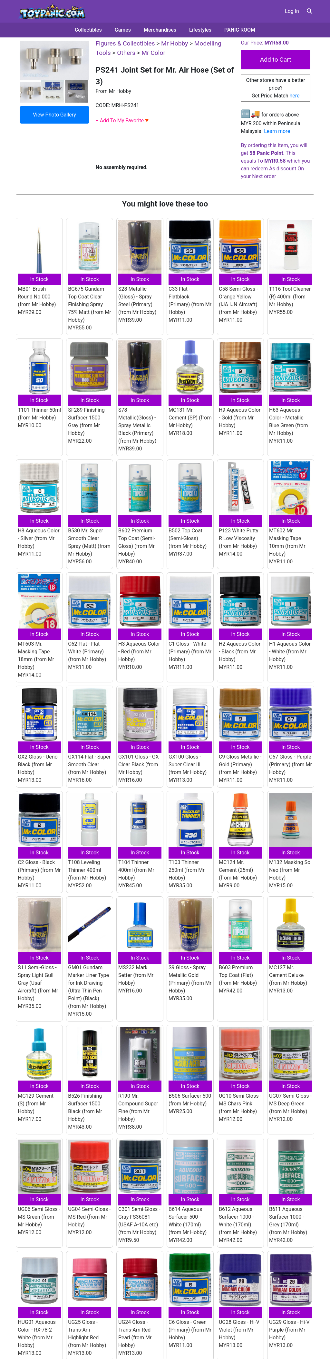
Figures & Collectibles (125, 43)
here (295, 96)
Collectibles (88, 30)
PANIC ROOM (239, 30)
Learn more (277, 131)
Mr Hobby (174, 43)
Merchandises (160, 30)
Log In (292, 11)
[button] (309, 11)
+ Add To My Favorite (122, 120)
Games (123, 30)
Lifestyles (200, 30)
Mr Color (153, 52)
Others (126, 52)
